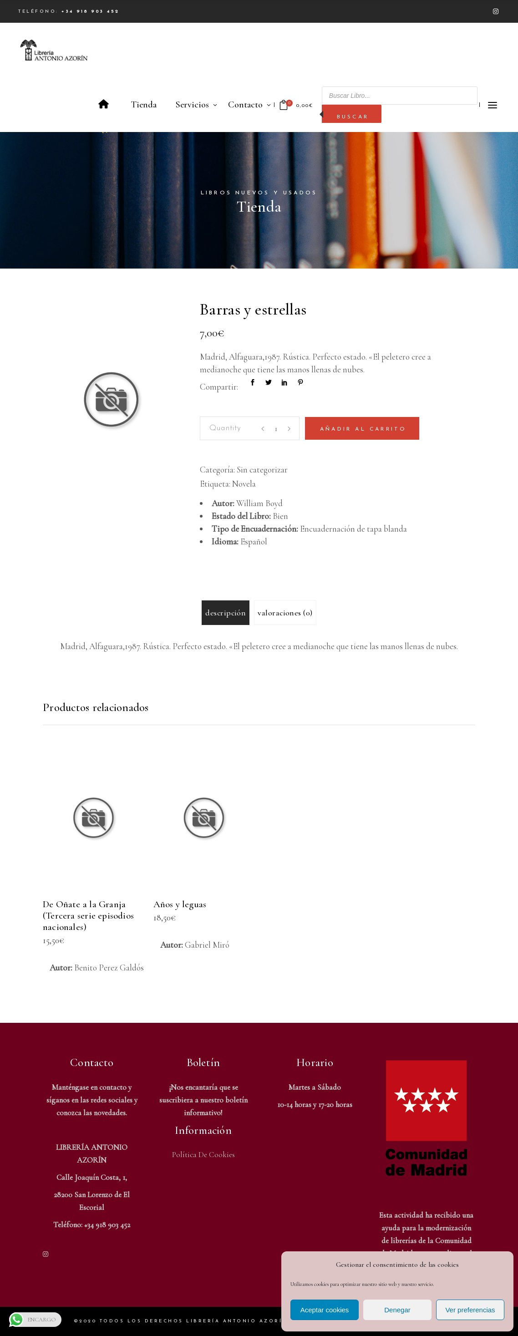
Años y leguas (180, 904)
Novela (244, 483)
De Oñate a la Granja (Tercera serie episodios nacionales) (88, 916)
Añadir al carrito (363, 429)
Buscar (353, 117)
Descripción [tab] (225, 613)
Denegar (397, 1310)
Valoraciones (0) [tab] (285, 613)
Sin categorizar (262, 469)
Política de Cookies (203, 1154)
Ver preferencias (470, 1310)
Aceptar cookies (324, 1310)
